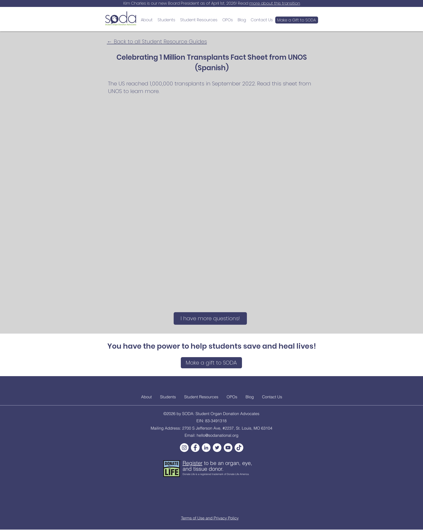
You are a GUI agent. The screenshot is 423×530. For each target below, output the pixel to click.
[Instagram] (184, 447)
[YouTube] (228, 447)
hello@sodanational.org (217, 435)
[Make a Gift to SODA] (296, 20)
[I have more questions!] (210, 318)
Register (192, 463)
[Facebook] (195, 447)
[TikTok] (239, 447)
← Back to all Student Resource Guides (157, 41)
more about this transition (274, 3)
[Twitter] (217, 447)
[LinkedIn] (206, 447)
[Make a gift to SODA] (211, 362)
